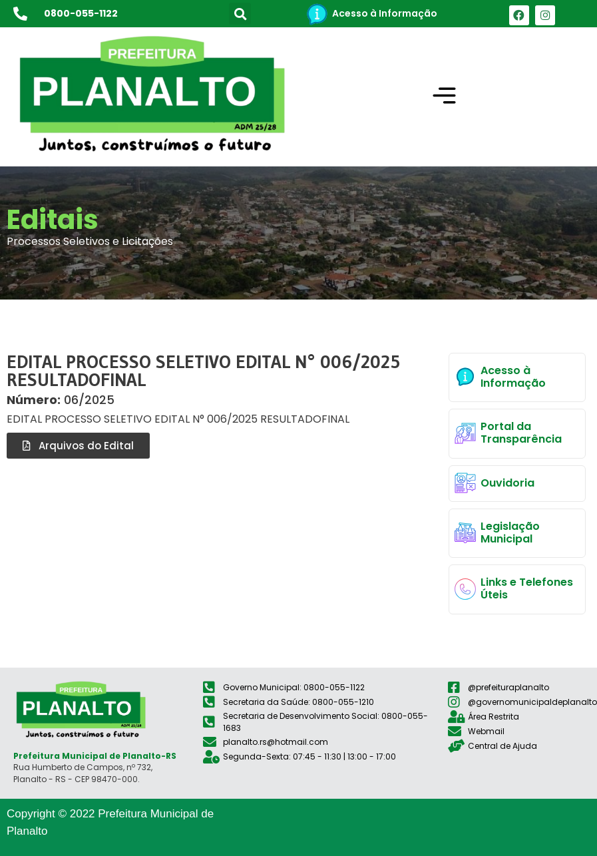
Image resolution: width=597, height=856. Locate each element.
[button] (240, 14)
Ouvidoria (507, 483)
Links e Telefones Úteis (527, 588)
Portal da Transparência (521, 433)
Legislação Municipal (510, 532)
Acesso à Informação (384, 13)
